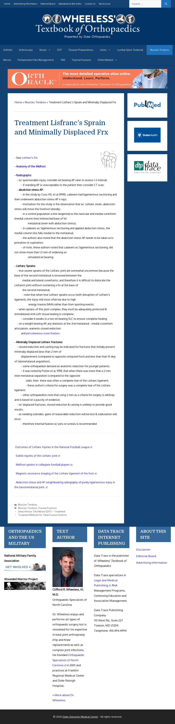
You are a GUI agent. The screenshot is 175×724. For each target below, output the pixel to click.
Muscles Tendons (159, 49)
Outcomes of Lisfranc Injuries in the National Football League (53, 447)
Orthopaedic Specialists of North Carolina (68, 660)
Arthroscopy (26, 49)
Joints (107, 50)
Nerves (7, 59)
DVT (59, 49)
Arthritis (7, 49)
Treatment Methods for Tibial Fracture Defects (42, 515)
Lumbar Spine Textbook (130, 49)
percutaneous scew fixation (43, 333)
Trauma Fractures (81, 59)
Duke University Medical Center (80, 716)
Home (7, 3)
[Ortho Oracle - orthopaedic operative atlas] (87, 87)
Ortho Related (109, 60)
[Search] (166, 4)
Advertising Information (25, 3)
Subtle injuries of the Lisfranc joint (38, 455)
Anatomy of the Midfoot (31, 166)
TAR (63, 59)
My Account (104, 3)
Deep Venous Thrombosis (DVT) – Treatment (41, 511)
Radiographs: (24, 175)
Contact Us (90, 3)
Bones (46, 50)
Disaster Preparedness (81, 49)
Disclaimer (143, 549)
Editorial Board (48, 3)
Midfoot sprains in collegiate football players (44, 464)
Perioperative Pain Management (36, 59)
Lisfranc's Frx (30, 157)
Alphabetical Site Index (70, 3)
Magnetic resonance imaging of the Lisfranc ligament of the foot (56, 473)
